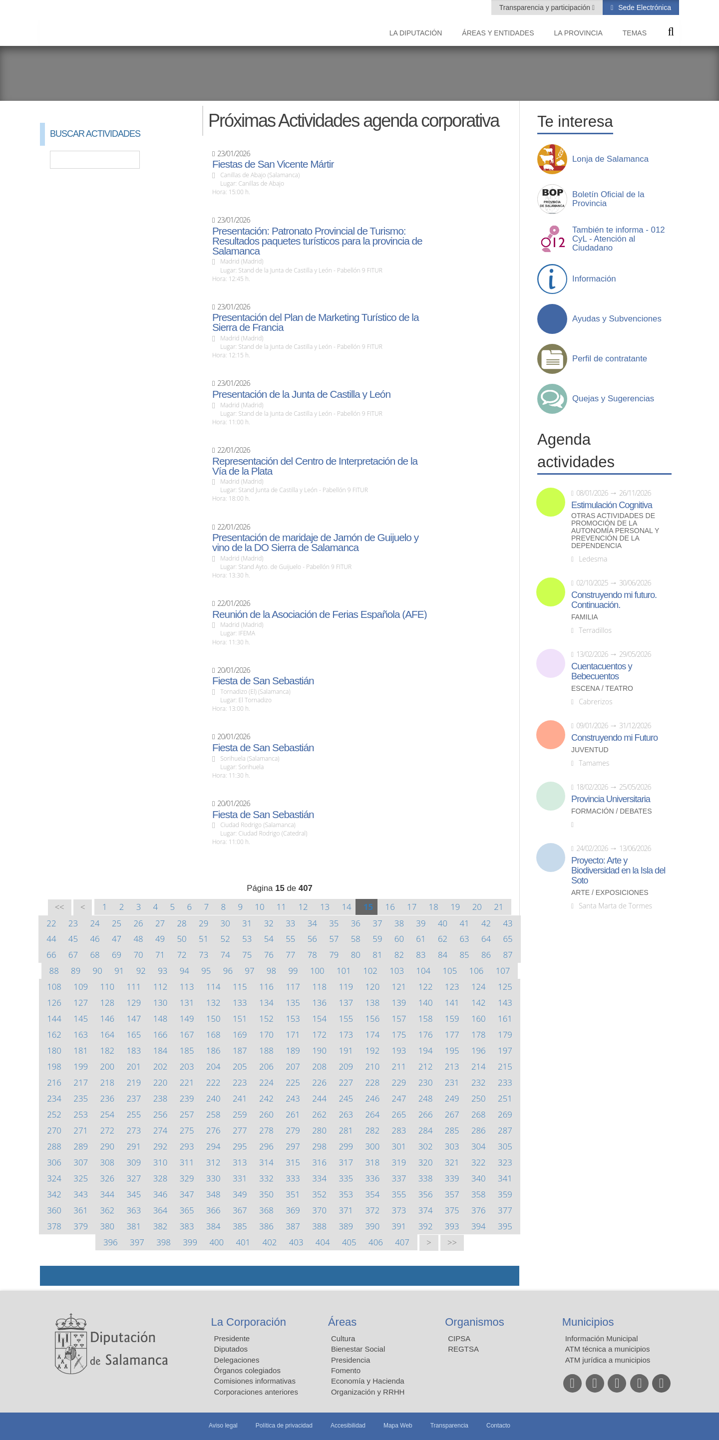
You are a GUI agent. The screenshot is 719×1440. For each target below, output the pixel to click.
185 (187, 1050)
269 (505, 1114)
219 (134, 1082)
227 (346, 1082)
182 (107, 1050)
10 (259, 906)
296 (266, 1146)
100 (317, 970)
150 (213, 1018)
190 (319, 1050)
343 (80, 1194)
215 (505, 1066)
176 (425, 1034)
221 (187, 1082)
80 (355, 954)
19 (455, 906)
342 (54, 1194)
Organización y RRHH (368, 1392)
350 (266, 1194)
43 (507, 923)
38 (399, 923)
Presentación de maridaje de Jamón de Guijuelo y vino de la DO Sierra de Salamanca (315, 543)
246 (372, 1098)
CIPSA (459, 1338)
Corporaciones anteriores (256, 1392)
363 (134, 1210)
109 (80, 986)
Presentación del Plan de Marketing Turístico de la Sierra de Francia (315, 322)
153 (293, 1018)
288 (54, 1146)
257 (187, 1114)
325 (80, 1178)
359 (505, 1194)
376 (478, 1210)
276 (213, 1130)
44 (51, 938)
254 (107, 1114)
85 (464, 954)
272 (107, 1130)
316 (319, 1162)
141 (452, 1002)
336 (372, 1178)
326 (107, 1178)
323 (505, 1162)
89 (75, 970)
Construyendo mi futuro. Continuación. (614, 600)
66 (51, 954)
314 (266, 1162)
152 (266, 1018)
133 (240, 1002)
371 (346, 1210)
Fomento (345, 1370)
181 (80, 1050)
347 (187, 1194)
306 (54, 1162)
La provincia (578, 33)
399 (190, 1242)
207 (293, 1066)
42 (486, 923)
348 (213, 1194)
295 (240, 1146)
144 (54, 1018)
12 (303, 906)
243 (293, 1098)
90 (97, 970)
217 (80, 1082)
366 (213, 1210)
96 (228, 970)
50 (182, 938)
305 (505, 1146)
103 (396, 970)
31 (247, 923)
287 (505, 1130)
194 (425, 1050)
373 (399, 1210)
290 (107, 1146)
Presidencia (350, 1360)
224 (266, 1082)
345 (134, 1194)
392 (425, 1226)
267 (452, 1114)
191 (346, 1050)
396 (110, 1242)
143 (505, 1002)
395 (505, 1226)
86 (486, 954)
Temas (635, 33)
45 (73, 938)
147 (134, 1018)
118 (319, 986)
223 (240, 1082)
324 (54, 1178)
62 (442, 938)
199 (80, 1066)
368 (266, 1210)
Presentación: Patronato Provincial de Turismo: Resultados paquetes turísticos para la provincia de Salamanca (317, 241)
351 (293, 1194)
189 (293, 1050)
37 (377, 923)
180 (54, 1050)
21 (498, 906)
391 (399, 1226)
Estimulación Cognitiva (611, 505)
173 (346, 1034)
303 (452, 1146)
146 (107, 1018)
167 (187, 1034)
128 (107, 1002)
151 (240, 1018)
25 (116, 923)
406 (375, 1242)
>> (452, 1242)
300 (372, 1146)
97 (249, 970)
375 (452, 1210)
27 (160, 923)
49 (160, 938)
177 (452, 1034)
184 (160, 1050)
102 (370, 970)
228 (372, 1082)
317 (346, 1162)
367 (240, 1210)
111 (134, 986)
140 (425, 1002)
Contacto (498, 1425)
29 (203, 923)
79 (334, 954)
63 (464, 938)
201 (134, 1066)
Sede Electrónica (643, 7)
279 (293, 1130)
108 (54, 986)
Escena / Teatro (602, 688)
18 (433, 906)
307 (80, 1162)
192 (372, 1050)
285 (452, 1130)
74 (225, 954)
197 (505, 1050)
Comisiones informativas (255, 1381)
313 (240, 1162)
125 (505, 986)
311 (187, 1162)
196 (478, 1050)
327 (134, 1178)
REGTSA (463, 1349)
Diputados (231, 1349)
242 (266, 1098)
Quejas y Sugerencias (613, 398)
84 (442, 954)
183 (134, 1050)
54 (269, 938)
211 (399, 1066)
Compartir (52, 1276)
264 (372, 1114)
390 (372, 1226)
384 (213, 1226)
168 (213, 1034)
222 (213, 1082)
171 (293, 1034)
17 (411, 906)
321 (452, 1162)
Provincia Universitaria (610, 799)
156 (372, 1018)
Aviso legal (223, 1425)
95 (206, 970)
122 (425, 986)
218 (107, 1082)
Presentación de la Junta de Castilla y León (301, 394)
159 (452, 1018)
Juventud (590, 750)
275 (187, 1130)
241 (240, 1098)
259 (240, 1114)
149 (187, 1018)
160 (478, 1018)
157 (399, 1018)
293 (187, 1146)
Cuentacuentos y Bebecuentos (601, 671)
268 (478, 1114)
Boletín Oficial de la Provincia (608, 199)
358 (478, 1194)
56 (312, 938)
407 (402, 1242)
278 (266, 1130)
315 (293, 1162)
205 (240, 1066)
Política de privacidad (284, 1425)
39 (420, 923)
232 (478, 1082)
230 (425, 1082)
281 (346, 1130)
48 (138, 938)
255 (134, 1114)
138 (372, 1002)
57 (334, 938)
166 (160, 1034)
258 (213, 1114)
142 (478, 1002)
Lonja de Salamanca (610, 159)
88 (54, 970)
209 (346, 1066)
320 (425, 1162)
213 (452, 1066)
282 (372, 1130)
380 (107, 1226)
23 (73, 923)
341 (505, 1178)
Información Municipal (601, 1338)
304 (478, 1146)
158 (425, 1018)
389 (346, 1226)
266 (425, 1114)
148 (160, 1018)
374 (425, 1210)
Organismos (474, 1322)
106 (476, 970)
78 (312, 954)
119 (346, 986)
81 (377, 954)
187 (240, 1050)
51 (203, 938)
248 (425, 1098)
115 (240, 986)
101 (344, 970)
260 (266, 1114)
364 (160, 1210)
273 (134, 1130)
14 (346, 906)
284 (425, 1130)
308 (107, 1162)
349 (240, 1194)
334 (319, 1178)
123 (452, 986)
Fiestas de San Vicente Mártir (273, 164)
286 (478, 1130)
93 (162, 970)
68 (94, 954)
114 (213, 986)
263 (346, 1114)
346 (160, 1194)
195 (452, 1050)
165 (134, 1034)
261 (293, 1114)
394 (478, 1226)
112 (160, 986)
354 (372, 1194)
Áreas (342, 1322)
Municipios (588, 1322)
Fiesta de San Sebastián (263, 681)
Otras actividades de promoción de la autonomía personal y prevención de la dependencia (615, 531)
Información (594, 279)
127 (80, 1002)
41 (464, 923)
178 (478, 1034)
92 (141, 970)
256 (160, 1114)
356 (425, 1194)
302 (425, 1146)
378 (54, 1226)
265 (399, 1114)
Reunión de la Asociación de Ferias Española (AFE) (319, 614)
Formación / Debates (611, 811)
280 (319, 1130)
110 (107, 986)
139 (399, 1002)
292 (160, 1146)
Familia (584, 617)
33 (290, 923)
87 (507, 954)
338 (425, 1178)
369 (293, 1210)
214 (478, 1066)
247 (399, 1098)
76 (269, 954)
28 (182, 923)
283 (399, 1130)
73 (203, 954)
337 (399, 1178)
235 (80, 1098)
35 (334, 923)
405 (349, 1242)
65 (507, 938)
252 (54, 1114)
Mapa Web (397, 1425)
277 (240, 1130)
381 (134, 1226)
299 (346, 1146)
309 (134, 1162)
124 (478, 986)
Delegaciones (237, 1360)
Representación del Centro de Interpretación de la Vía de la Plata (314, 466)
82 (399, 954)
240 (213, 1098)
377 (505, 1210)
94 (184, 970)
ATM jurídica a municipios (608, 1360)
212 (425, 1066)
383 (187, 1226)
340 (478, 1178)
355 (399, 1194)
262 (319, 1114)
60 (399, 938)
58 (355, 938)
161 (505, 1018)
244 (319, 1098)
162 (54, 1034)
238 (160, 1098)
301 (399, 1146)
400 (216, 1242)
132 (213, 1002)
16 (390, 906)
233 (505, 1082)
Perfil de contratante (609, 358)
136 (319, 1002)
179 (505, 1034)
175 (399, 1034)
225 (293, 1082)
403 (296, 1242)
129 (134, 1002)
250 (478, 1098)
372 (372, 1210)
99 (293, 970)
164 (107, 1034)
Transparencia (449, 1425)
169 (240, 1034)
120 (372, 986)
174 (372, 1034)
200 (107, 1066)
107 (503, 970)
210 (372, 1066)
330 (213, 1178)
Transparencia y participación (545, 7)
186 (213, 1050)
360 (54, 1210)
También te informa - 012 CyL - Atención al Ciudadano (618, 239)
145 (80, 1018)
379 (80, 1226)
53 (247, 938)
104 (423, 970)
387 (293, 1226)
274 (160, 1130)
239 (187, 1098)
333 (293, 1178)
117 (293, 986)
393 (452, 1226)
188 (266, 1050)
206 (266, 1066)
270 (54, 1130)
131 (187, 1002)
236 (107, 1098)
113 (187, 986)
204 (213, 1066)
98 (271, 970)
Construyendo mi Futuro (614, 738)
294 (213, 1146)
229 (399, 1082)
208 (319, 1066)
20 (477, 906)
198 (54, 1066)
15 (368, 906)
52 (225, 938)
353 (346, 1194)
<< (59, 907)
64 (486, 938)
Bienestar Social (358, 1349)
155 (346, 1018)
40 (442, 923)
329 (187, 1178)
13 (325, 906)
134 (266, 1002)
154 (319, 1018)
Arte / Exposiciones (610, 892)
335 (346, 1178)
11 (281, 906)
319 (399, 1162)
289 (80, 1146)
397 (137, 1242)
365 (187, 1210)
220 (160, 1082)
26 (138, 923)
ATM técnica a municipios (607, 1349)
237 (134, 1098)
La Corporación (248, 1322)
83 (420, 954)
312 (213, 1162)
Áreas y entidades (498, 33)
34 (312, 923)
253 (80, 1114)
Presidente (232, 1338)
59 (377, 938)
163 (80, 1034)
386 (266, 1226)
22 (51, 923)
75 (247, 954)
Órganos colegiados (247, 1370)
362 (107, 1210)
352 (319, 1194)
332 (266, 1178)
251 (505, 1098)
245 (346, 1098)
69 (116, 954)
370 (319, 1210)
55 (290, 938)
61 (420, 938)
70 (138, 954)
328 (160, 1178)
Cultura (343, 1338)
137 (346, 1002)
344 (107, 1194)
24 (94, 923)
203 (187, 1066)
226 (319, 1082)
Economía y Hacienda (367, 1381)
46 (94, 938)
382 (160, 1226)
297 (293, 1146)
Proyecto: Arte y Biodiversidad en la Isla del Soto (618, 870)
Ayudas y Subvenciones (617, 318)
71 (160, 954)
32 (269, 923)
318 (372, 1162)
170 (266, 1034)
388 (319, 1226)
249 (452, 1098)
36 (355, 923)
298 (319, 1146)
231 (452, 1082)
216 (54, 1082)
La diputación (415, 33)
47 (116, 938)
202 (160, 1066)
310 (160, 1162)
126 (54, 1002)
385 (240, 1226)
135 (293, 1002)
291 (134, 1146)
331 (240, 1178)
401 (243, 1242)
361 (80, 1210)
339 (452, 1178)
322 (478, 1162)
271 (80, 1130)
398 (163, 1242)
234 (54, 1098)
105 (449, 970)
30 (225, 923)
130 (160, 1002)
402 (270, 1242)
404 (323, 1242)
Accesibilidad (348, 1425)
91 (119, 970)
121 (399, 986)
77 (290, 954)
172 (319, 1034)
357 (452, 1194)
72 (182, 954)
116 (266, 986)
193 (399, 1050)
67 (73, 954)
